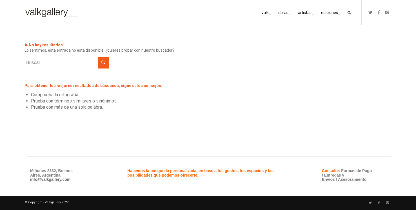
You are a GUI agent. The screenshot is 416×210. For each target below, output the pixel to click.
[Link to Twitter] (370, 12)
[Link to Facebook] (379, 12)
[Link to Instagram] (387, 12)
